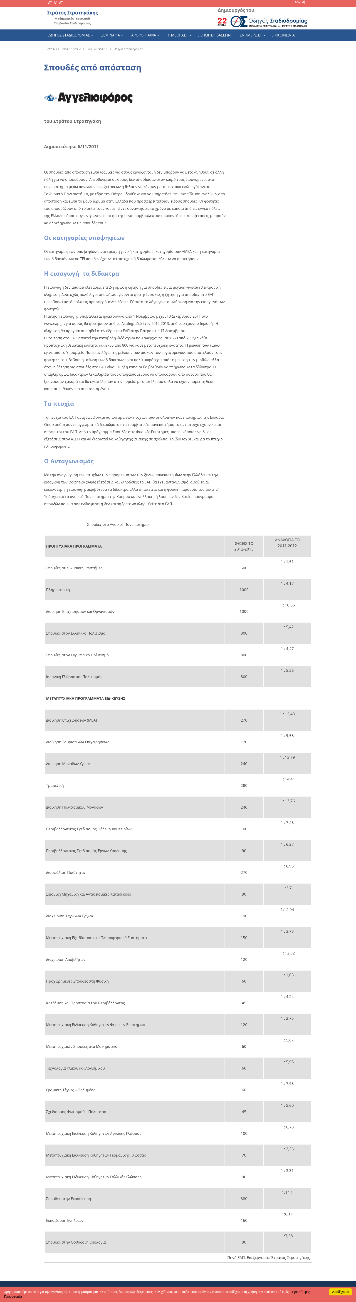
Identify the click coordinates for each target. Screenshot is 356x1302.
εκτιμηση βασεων (214, 35)
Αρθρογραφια (143, 35)
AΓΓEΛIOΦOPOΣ (97, 49)
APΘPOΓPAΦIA (71, 49)
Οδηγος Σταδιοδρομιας (68, 35)
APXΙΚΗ (52, 49)
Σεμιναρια (110, 35)
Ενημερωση (251, 35)
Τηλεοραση (177, 35)
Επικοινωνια (283, 35)
